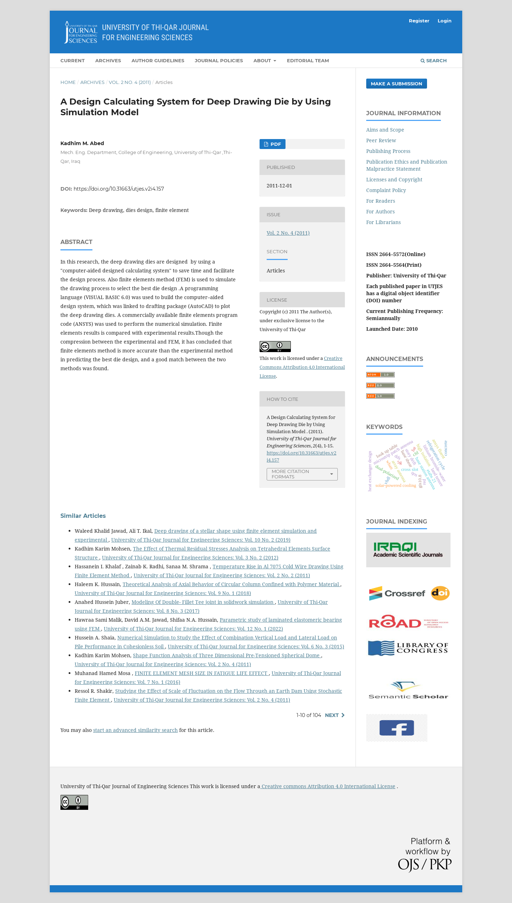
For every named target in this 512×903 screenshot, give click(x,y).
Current (72, 60)
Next (332, 715)
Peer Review (381, 140)
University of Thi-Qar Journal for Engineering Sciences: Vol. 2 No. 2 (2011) (222, 575)
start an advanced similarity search (135, 730)
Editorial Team (308, 60)
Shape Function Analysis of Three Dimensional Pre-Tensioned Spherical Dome (227, 655)
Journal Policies (219, 60)
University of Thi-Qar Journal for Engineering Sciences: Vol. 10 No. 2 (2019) (200, 539)
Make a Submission (396, 83)
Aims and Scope (385, 129)
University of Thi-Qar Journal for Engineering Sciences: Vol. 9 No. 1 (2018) (163, 593)
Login (445, 20)
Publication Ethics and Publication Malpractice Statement (406, 165)
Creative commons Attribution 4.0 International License (327, 786)
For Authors (380, 211)
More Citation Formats (290, 473)
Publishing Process (388, 151)
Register (419, 20)
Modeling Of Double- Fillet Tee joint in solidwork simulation (203, 602)
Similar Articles (83, 515)
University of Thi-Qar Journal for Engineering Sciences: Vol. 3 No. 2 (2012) (190, 557)
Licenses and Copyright (394, 179)
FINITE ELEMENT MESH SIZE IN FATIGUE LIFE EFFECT (202, 673)
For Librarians (383, 222)
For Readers (380, 200)
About (263, 60)
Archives (108, 60)
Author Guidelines (158, 60)
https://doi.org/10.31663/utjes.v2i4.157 (119, 189)
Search (434, 60)
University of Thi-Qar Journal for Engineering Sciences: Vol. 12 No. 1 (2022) (193, 628)
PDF (275, 144)
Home (68, 82)
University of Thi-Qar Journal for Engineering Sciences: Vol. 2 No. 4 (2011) (163, 664)
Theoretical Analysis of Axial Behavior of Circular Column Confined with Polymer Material (231, 584)
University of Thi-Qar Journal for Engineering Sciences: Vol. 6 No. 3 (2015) (256, 646)
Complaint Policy (386, 190)
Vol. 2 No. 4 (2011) (130, 82)
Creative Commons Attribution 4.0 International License (302, 367)
